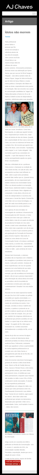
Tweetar (7, 36)
